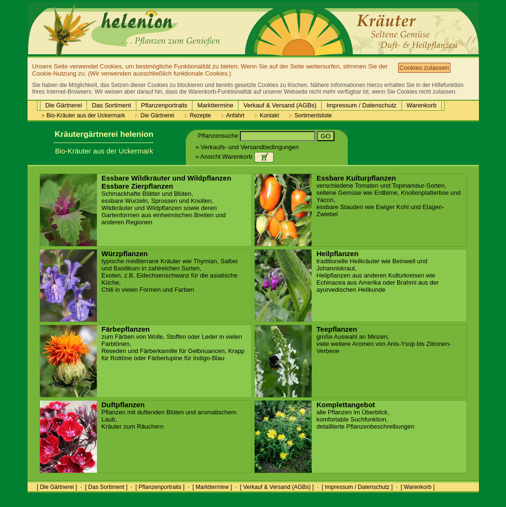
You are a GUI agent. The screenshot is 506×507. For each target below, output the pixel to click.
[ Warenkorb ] (418, 487)
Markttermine (215, 105)
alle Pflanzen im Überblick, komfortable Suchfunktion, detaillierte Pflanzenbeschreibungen (365, 416)
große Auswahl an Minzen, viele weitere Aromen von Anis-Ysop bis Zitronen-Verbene (383, 340)
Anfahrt (232, 115)
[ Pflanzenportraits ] (159, 487)
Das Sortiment (111, 105)
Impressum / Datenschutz (361, 105)
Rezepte (198, 115)
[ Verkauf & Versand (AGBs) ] (277, 487)
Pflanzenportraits (164, 105)
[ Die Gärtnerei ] (57, 487)
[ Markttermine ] (212, 487)
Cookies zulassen (424, 67)
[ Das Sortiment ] (106, 487)
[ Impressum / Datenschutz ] (357, 487)
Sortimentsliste (310, 115)
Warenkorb (422, 105)
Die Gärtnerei (63, 105)
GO (326, 136)
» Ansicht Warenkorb (235, 156)
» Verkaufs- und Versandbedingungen (247, 147)
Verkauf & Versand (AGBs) (279, 105)
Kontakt (267, 115)
